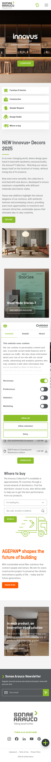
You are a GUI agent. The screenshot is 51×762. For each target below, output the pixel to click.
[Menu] (46, 5)
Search (10, 519)
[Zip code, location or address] (23, 511)
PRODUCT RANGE (17, 649)
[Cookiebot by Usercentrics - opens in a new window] (36, 326)
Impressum (13, 752)
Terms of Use (24, 752)
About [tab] (42, 333)
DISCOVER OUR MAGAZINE (21, 310)
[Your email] (20, 692)
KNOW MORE (10, 585)
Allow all (25, 418)
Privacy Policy (36, 752)
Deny (25, 434)
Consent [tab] (9, 333)
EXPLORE (9, 220)
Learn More (25, 63)
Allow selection (25, 426)
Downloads (25, 460)
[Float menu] (45, 743)
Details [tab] (25, 333)
